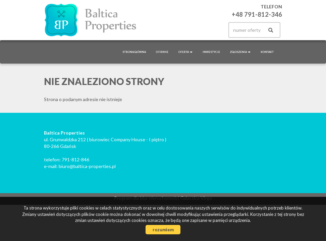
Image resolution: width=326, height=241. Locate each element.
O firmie (162, 52)
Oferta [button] (185, 52)
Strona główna (134, 52)
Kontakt (267, 52)
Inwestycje (211, 52)
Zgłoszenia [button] (240, 52)
